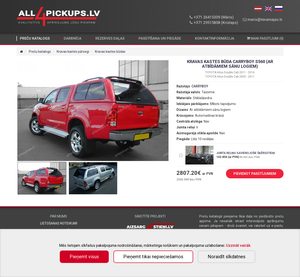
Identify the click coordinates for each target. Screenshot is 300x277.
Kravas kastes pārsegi (73, 51)
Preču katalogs (35, 38)
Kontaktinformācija (214, 38)
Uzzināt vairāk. (238, 245)
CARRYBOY (199, 86)
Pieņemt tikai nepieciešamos (153, 256)
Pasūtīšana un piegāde (160, 38)
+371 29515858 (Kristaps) (214, 22)
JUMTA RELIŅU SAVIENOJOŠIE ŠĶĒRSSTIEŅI (245, 153)
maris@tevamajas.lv (262, 19)
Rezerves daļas (109, 38)
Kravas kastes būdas (110, 51)
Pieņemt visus (84, 256)
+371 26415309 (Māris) (212, 17)
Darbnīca (72, 38)
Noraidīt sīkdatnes (226, 256)
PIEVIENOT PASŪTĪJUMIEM (251, 173)
